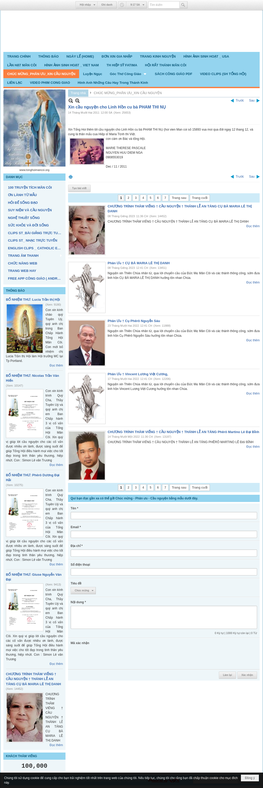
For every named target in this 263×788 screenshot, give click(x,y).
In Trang (70, 176)
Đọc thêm (56, 365)
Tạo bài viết (79, 188)
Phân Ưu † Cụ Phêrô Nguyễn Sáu (134, 321)
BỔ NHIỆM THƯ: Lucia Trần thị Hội (33, 299)
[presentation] (110, 657)
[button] (128, 73)
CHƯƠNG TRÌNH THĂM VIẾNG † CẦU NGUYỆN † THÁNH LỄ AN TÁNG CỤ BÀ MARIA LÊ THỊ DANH (33, 679)
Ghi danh (106, 4)
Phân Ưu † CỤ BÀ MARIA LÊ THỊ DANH (139, 263)
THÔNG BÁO (15, 290)
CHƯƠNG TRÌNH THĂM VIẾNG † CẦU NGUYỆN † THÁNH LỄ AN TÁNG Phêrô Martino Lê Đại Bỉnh (183, 432)
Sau (252, 100)
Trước (240, 100)
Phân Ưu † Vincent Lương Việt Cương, (138, 374)
